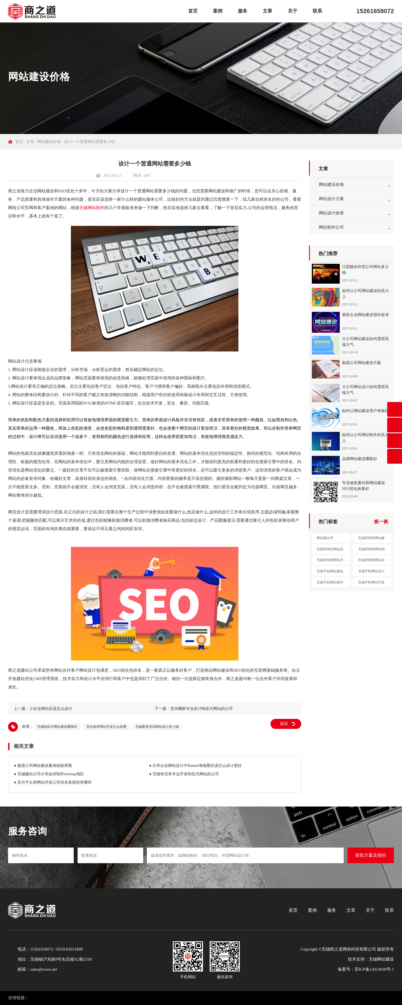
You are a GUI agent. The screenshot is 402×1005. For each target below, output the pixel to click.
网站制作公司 (331, 227)
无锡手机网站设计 (371, 571)
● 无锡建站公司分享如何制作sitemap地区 (49, 774)
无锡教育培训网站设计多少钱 (157, 727)
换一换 (381, 521)
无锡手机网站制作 (330, 582)
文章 (267, 11)
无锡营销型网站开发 (330, 561)
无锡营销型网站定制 (371, 561)
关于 (292, 11)
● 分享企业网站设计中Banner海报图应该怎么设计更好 (195, 766)
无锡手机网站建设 (330, 571)
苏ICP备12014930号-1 (374, 969)
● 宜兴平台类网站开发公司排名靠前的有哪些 (53, 782)
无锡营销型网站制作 (371, 550)
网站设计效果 (331, 213)
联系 (317, 11)
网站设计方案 (331, 199)
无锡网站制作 (91, 207)
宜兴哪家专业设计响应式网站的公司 (201, 709)
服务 (242, 11)
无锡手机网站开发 (371, 582)
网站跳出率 (325, 538)
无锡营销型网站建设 (371, 539)
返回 (284, 724)
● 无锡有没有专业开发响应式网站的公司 (184, 774)
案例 (217, 11)
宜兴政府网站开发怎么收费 (106, 727)
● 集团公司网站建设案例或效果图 (43, 766)
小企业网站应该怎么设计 (50, 709)
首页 (193, 11)
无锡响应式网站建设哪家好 (57, 727)
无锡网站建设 (381, 959)
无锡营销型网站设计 (330, 550)
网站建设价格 (49, 142)
